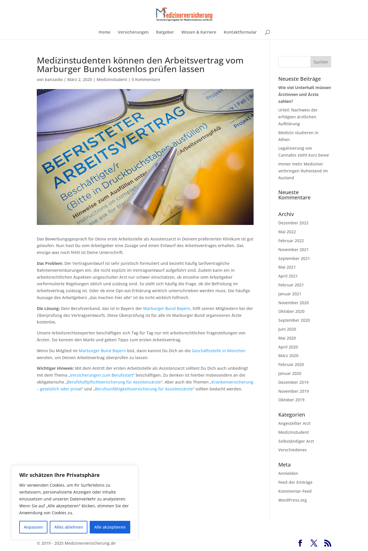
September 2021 (294, 258)
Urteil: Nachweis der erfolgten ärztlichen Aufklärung (298, 116)
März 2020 (288, 355)
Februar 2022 (291, 240)
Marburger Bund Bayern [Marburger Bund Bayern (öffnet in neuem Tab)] (166, 308)
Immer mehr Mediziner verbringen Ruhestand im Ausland (303, 170)
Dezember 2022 (293, 223)
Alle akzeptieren (110, 527)
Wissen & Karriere (198, 32)
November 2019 (293, 391)
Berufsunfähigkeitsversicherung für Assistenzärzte (144, 389)
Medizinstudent (112, 79)
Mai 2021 (287, 267)
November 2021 (293, 249)
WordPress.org (292, 500)
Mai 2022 (287, 231)
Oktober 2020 (291, 311)
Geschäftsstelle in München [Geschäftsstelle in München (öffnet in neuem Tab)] (219, 350)
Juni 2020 (287, 329)
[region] (75, 502)
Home (104, 32)
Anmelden (288, 473)
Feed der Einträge (295, 482)
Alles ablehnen (68, 527)
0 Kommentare (146, 79)
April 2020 (288, 347)
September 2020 (294, 320)
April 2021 (288, 276)
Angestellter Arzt (294, 423)
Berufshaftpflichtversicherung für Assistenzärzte (114, 382)
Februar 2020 (291, 364)
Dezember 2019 (293, 382)
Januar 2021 (289, 293)
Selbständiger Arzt (296, 441)
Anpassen (33, 527)
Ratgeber (165, 32)
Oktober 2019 (291, 399)
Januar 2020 (289, 373)
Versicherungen (133, 32)
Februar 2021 (291, 285)
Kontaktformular (240, 32)
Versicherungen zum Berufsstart (101, 375)
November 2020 (293, 302)
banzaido (54, 79)
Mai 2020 (287, 338)
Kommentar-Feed (295, 491)
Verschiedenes (292, 449)
